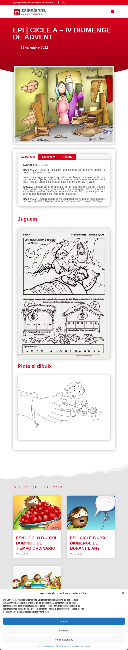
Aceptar (64, 621)
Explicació (48, 156)
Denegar (64, 630)
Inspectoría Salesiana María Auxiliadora (34, 2)
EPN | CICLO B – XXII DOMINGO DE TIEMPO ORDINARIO (36, 543)
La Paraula (28, 156)
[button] (123, 593)
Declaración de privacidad (67, 646)
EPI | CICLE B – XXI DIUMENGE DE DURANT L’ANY (88, 543)
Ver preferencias (64, 639)
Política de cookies (46, 646)
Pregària (67, 156)
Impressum (85, 646)
